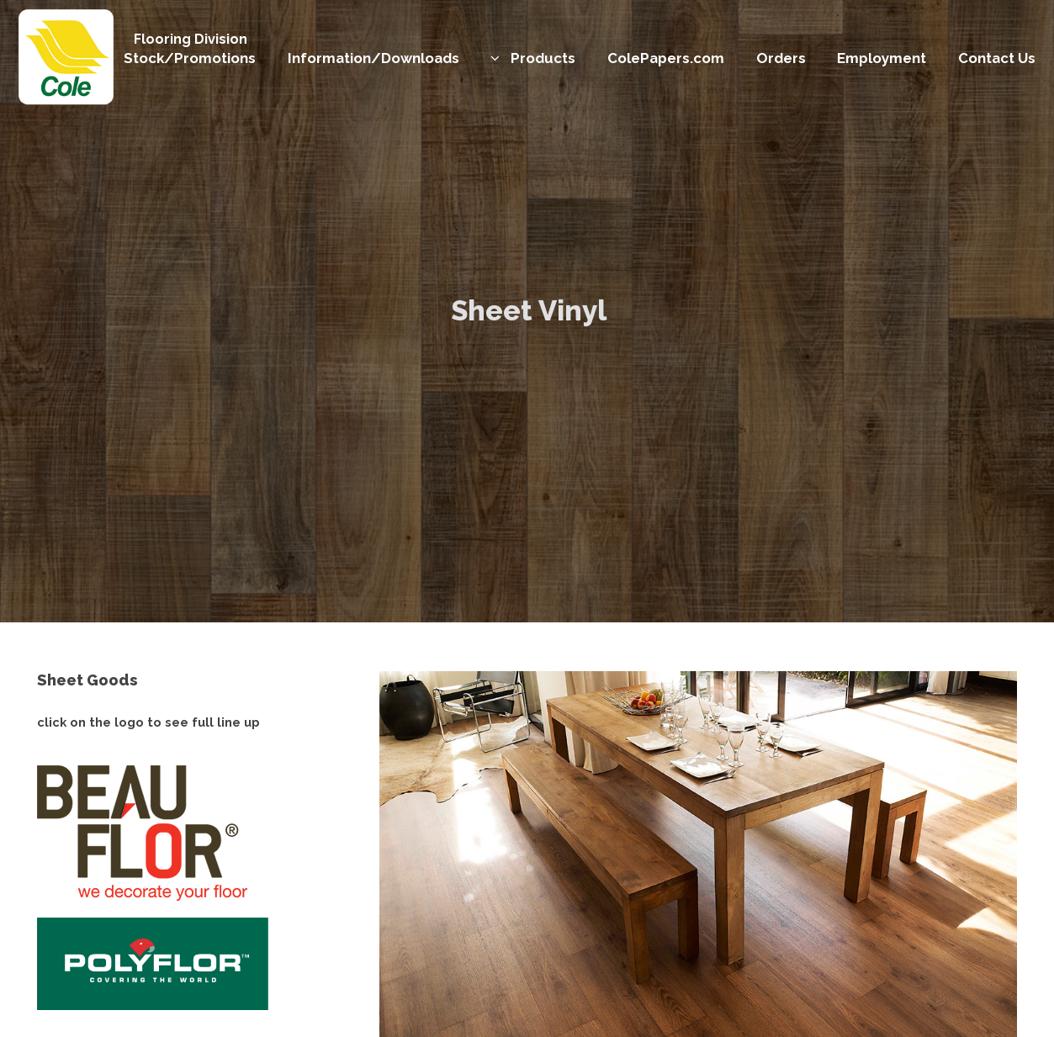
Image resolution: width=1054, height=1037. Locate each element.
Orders (781, 58)
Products (543, 58)
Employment (881, 58)
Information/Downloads (373, 58)
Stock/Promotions (190, 58)
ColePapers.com (665, 58)
